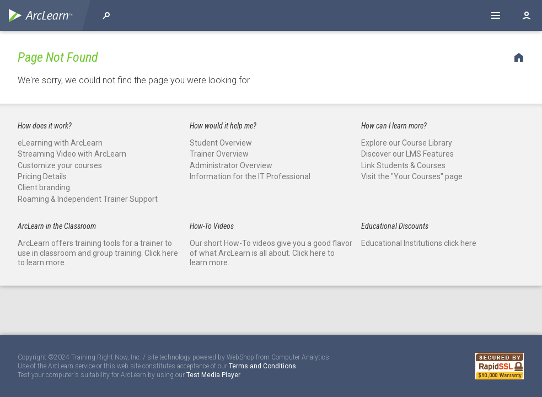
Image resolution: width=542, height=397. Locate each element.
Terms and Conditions (262, 366)
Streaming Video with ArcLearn (72, 153)
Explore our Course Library (406, 142)
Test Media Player (213, 375)
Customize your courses (60, 165)
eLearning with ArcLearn (60, 142)
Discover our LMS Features (407, 153)
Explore (106, 15)
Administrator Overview (231, 165)
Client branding (44, 187)
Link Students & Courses (403, 165)
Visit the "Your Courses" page (412, 176)
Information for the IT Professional (250, 176)
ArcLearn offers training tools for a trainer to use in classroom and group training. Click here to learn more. (98, 253)
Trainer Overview (219, 153)
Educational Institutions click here (418, 243)
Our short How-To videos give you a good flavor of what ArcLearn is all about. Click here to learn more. (271, 253)
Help (495, 15)
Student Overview (221, 142)
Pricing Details (42, 176)
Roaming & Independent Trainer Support (88, 199)
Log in (526, 15)
